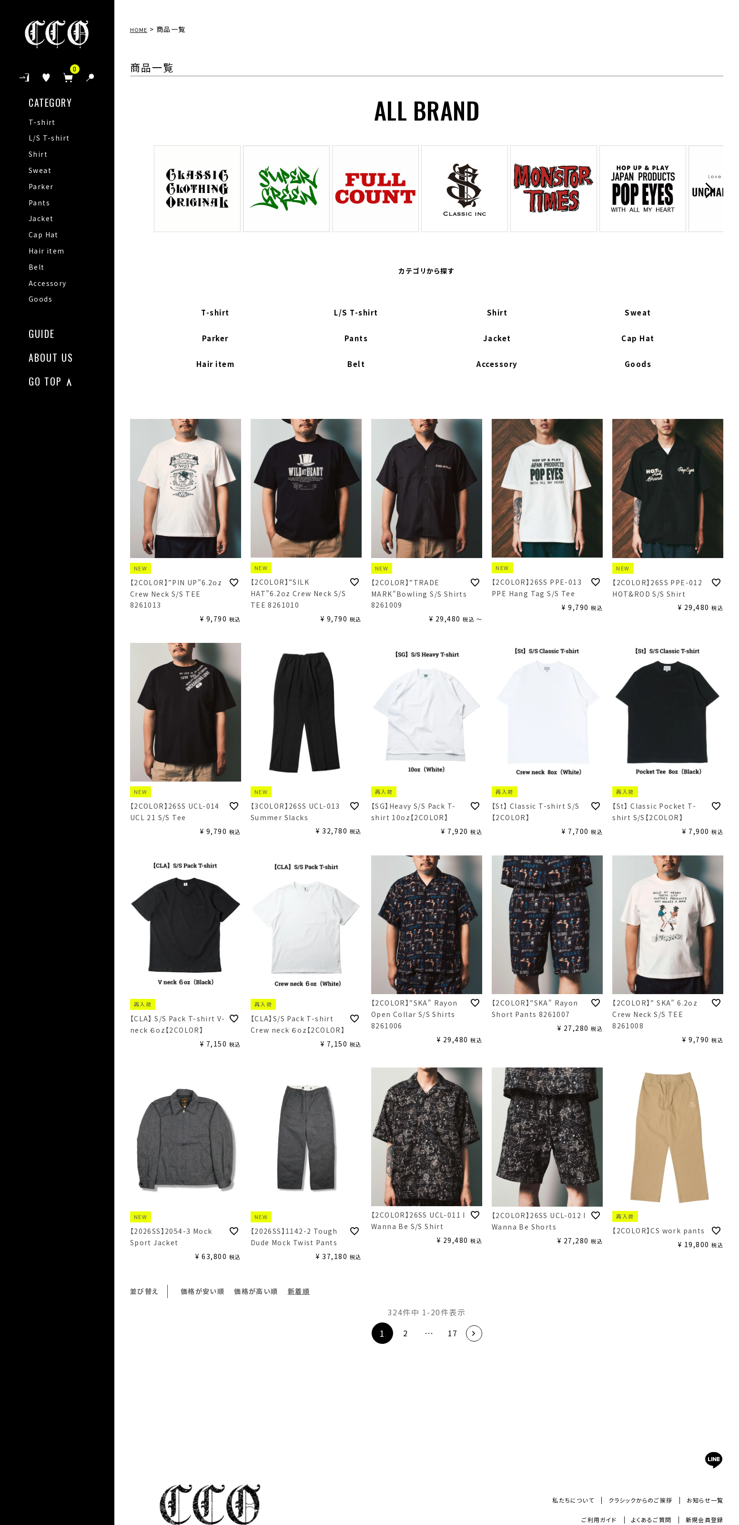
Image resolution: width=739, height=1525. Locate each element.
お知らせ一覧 (702, 1500)
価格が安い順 (202, 1291)
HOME (141, 29)
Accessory (48, 283)
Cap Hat (44, 234)
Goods (40, 299)
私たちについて (554, 1500)
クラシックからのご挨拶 (629, 1500)
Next (707, 190)
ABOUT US (51, 356)
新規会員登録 (701, 1519)
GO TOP (45, 380)
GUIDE (42, 332)
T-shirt (42, 122)
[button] (479, 1333)
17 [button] (453, 1333)
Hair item (47, 250)
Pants (39, 202)
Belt (37, 267)
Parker (41, 186)
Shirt (38, 154)
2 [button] (401, 1333)
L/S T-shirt (49, 137)
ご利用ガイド (584, 1519)
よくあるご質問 (641, 1519)
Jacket (41, 218)
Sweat (40, 170)
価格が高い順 (256, 1291)
